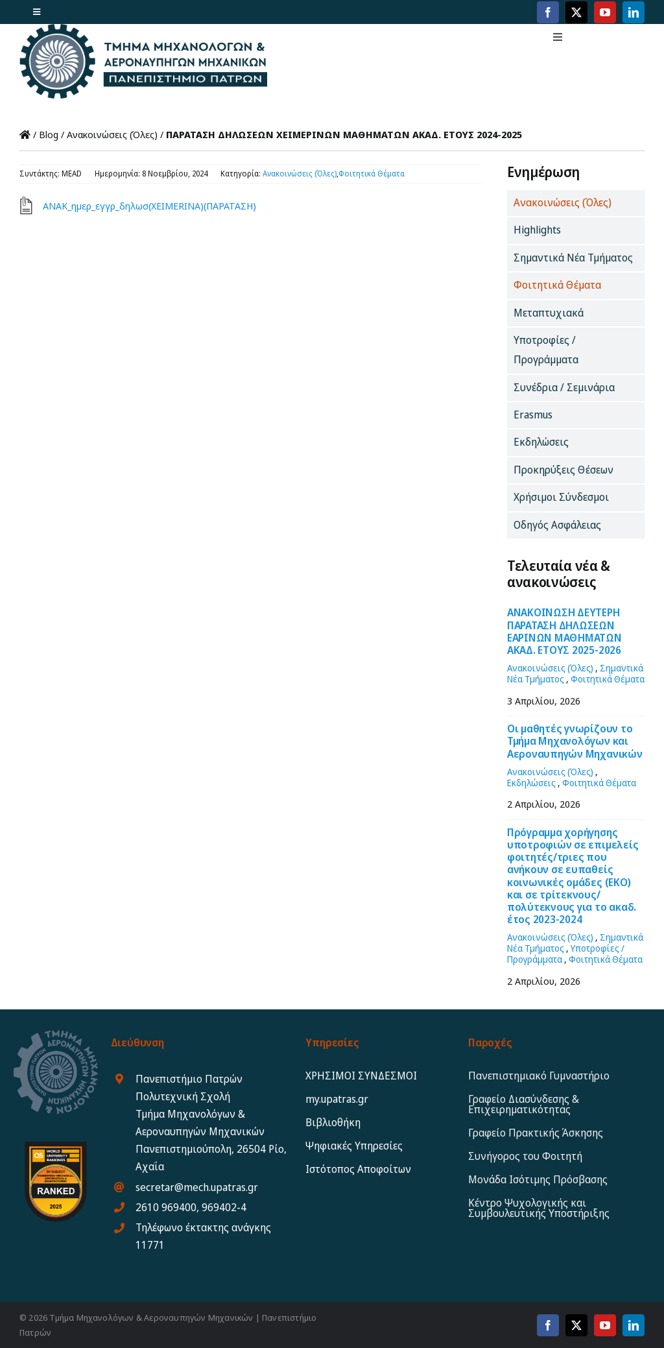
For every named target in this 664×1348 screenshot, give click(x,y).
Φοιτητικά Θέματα (371, 173)
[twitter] (576, 12)
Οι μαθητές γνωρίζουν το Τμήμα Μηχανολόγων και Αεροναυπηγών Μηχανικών (575, 740)
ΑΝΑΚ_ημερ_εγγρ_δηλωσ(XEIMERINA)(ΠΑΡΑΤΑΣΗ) (149, 205)
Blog (48, 134)
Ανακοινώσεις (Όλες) (112, 134)
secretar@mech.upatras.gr (197, 1187)
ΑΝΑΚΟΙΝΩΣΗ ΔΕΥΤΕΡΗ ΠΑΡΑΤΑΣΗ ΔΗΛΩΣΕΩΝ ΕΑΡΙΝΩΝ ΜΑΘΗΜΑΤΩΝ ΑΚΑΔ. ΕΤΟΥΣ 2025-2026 (564, 631)
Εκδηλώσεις (531, 782)
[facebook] (548, 12)
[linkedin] (633, 12)
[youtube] (605, 12)
